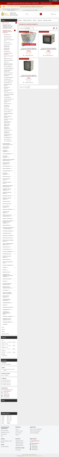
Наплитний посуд (6, 176)
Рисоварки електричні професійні (8, 135)
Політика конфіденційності (37, 455)
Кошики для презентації (7, 265)
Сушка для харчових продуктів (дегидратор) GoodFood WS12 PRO (28, 76)
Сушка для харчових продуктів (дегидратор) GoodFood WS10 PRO (28, 49)
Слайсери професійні (8, 99)
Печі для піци (6, 42)
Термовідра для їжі (6, 309)
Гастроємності (5, 290)
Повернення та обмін (5, 432)
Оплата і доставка (4, 430)
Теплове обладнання (7, 153)
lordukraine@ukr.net (7, 391)
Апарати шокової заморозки (7, 125)
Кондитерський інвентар (7, 307)
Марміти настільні (7, 58)
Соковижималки (7, 79)
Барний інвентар (6, 246)
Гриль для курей (7, 111)
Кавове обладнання (6, 168)
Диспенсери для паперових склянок (8, 241)
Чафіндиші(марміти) (7, 302)
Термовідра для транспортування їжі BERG (7, 313)
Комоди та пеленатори (7, 218)
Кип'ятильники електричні (6, 46)
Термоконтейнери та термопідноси (7, 300)
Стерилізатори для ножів (7, 101)
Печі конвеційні (6, 97)
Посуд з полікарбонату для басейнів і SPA (8, 244)
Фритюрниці (6, 51)
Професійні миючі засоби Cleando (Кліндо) (8, 186)
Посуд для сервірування (7, 251)
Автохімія (4, 267)
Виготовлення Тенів (6, 203)
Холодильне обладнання (5, 151)
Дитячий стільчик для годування (7, 257)
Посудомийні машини (7, 170)
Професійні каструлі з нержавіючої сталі (7, 319)
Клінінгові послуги (6, 201)
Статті (3, 327)
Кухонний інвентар (6, 249)
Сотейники (5, 324)
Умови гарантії (4, 434)
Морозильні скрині (7, 130)
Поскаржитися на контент (28, 455)
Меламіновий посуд (6, 253)
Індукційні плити (7, 36)
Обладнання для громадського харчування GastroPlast (8, 275)
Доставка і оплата (47, 20)
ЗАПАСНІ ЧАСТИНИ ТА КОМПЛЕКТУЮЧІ (7, 216)
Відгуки (3, 331)
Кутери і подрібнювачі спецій (8, 90)
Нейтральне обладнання (5, 174)
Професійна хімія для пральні (7, 193)
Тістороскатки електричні (6, 106)
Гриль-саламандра (7, 66)
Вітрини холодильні (7, 109)
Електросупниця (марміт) (8, 55)
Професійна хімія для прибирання (7, 189)
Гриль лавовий (6, 139)
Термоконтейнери (6, 225)
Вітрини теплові (7, 103)
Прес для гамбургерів (8, 80)
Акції (2, 435)
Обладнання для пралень (6, 212)
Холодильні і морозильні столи (8, 119)
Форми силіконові (6, 259)
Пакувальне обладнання (7, 209)
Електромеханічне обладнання (6, 163)
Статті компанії (18, 432)
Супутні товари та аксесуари (6, 207)
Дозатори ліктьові (6, 272)
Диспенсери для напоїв (7, 88)
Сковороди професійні (7, 322)
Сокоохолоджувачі (7, 140)
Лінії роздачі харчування (5, 157)
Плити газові (6, 34)
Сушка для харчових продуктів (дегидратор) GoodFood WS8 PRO (48, 49)
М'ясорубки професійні (8, 68)
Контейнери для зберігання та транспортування (8, 228)
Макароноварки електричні (7, 49)
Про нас (34, 20)
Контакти (40, 20)
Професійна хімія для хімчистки (7, 199)
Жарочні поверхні (7, 44)
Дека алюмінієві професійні (6, 296)
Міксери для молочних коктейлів (8, 75)
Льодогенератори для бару (8, 85)
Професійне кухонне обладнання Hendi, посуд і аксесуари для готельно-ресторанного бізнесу (8, 26)
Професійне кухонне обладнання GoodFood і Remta (7, 31)
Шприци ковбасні (7, 82)
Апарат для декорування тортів (8, 114)
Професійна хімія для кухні (7, 183)
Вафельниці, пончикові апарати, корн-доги (8, 64)
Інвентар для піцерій (7, 278)
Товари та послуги (27, 20)
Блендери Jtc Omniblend (7, 235)
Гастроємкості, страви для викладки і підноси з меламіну (8, 221)
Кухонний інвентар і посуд (6, 179)
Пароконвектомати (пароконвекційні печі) (7, 144)
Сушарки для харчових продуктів (8, 54)
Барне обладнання (6, 166)
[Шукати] (41, 14)
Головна (20, 20)
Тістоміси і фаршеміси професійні (8, 71)
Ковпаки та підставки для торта (8, 262)
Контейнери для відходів (7, 230)
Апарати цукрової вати (8, 92)
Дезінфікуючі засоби (7, 195)
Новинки (4, 269)
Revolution (5, 281)
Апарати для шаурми (8, 60)
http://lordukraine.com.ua (8, 389)
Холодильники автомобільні (6, 132)
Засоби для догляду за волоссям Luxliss (7, 284)
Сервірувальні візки (6, 233)
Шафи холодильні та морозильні (7, 122)
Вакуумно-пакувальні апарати (8, 117)
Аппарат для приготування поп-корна (9, 95)
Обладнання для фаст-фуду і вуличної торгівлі (8, 160)
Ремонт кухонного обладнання (36, 429)
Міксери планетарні (7, 72)
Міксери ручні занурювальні (6, 128)
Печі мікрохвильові (7, 137)
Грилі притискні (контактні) (8, 39)
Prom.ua (35, 454)
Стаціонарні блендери (8, 77)
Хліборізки (6, 108)
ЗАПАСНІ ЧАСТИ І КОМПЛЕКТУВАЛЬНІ (7, 287)
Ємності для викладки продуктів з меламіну (7, 293)
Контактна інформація (34, 432)
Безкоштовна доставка (46, 3)
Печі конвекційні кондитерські (6, 147)
